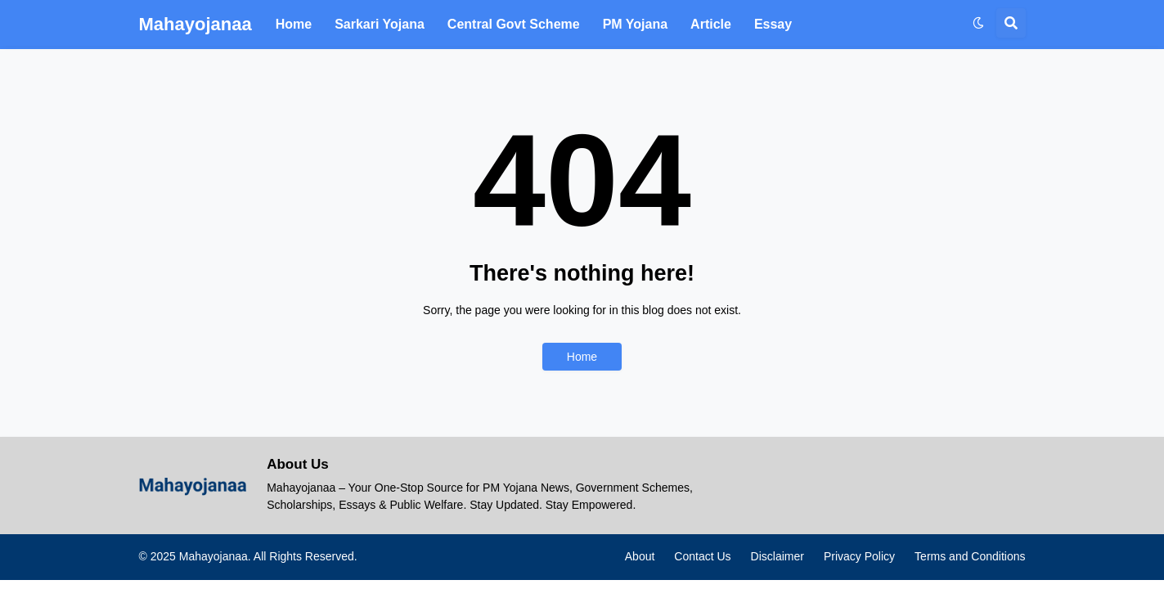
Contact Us (702, 556)
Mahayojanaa (195, 24)
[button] (978, 23)
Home (582, 356)
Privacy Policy (859, 556)
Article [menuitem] (710, 24)
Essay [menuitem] (773, 24)
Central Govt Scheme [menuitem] (513, 24)
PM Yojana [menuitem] (635, 24)
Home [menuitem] (294, 24)
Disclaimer (777, 556)
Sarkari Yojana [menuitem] (380, 24)
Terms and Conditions (970, 556)
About (640, 556)
